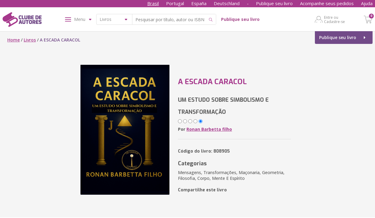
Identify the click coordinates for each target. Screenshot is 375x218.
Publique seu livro (274, 3)
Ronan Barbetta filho (209, 129)
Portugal (175, 3)
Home (13, 40)
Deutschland (227, 3)
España (198, 3)
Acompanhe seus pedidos (327, 3)
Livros (30, 40)
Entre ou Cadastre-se (334, 19)
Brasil (153, 3)
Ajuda (367, 3)
